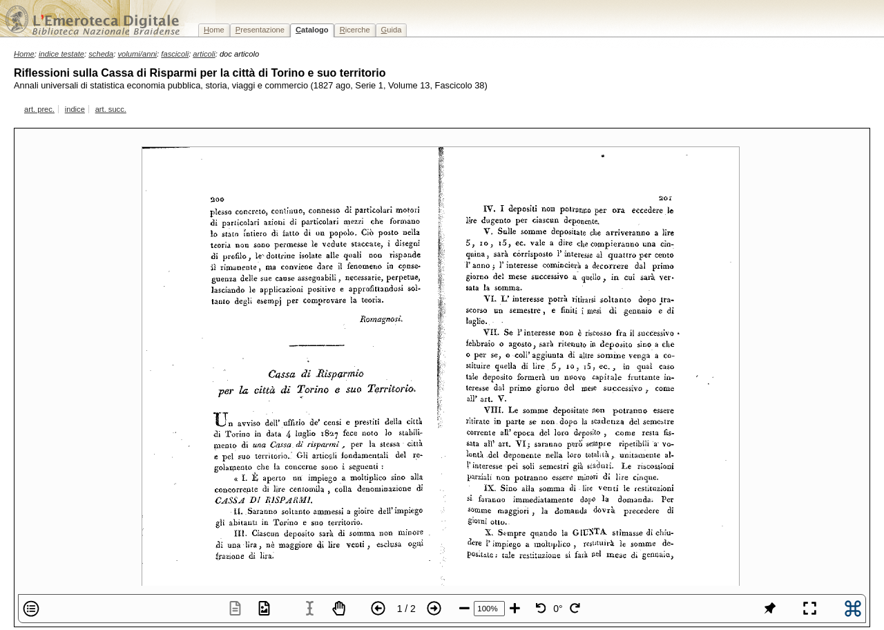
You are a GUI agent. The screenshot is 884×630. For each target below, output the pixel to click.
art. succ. (110, 109)
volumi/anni (137, 54)
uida (391, 30)
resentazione (260, 30)
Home (24, 54)
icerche (355, 30)
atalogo (312, 30)
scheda (100, 54)
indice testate (61, 54)
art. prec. (39, 109)
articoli (204, 54)
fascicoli (175, 54)
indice (75, 109)
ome (214, 30)
